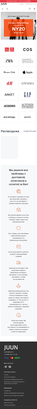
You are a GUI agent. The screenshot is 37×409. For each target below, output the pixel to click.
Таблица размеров (9, 405)
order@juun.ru (8, 352)
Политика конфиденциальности (13, 379)
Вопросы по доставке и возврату (14, 395)
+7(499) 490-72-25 (30, 4)
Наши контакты (8, 402)
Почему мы (7, 390)
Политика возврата (10, 377)
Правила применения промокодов (14, 393)
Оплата (6, 374)
